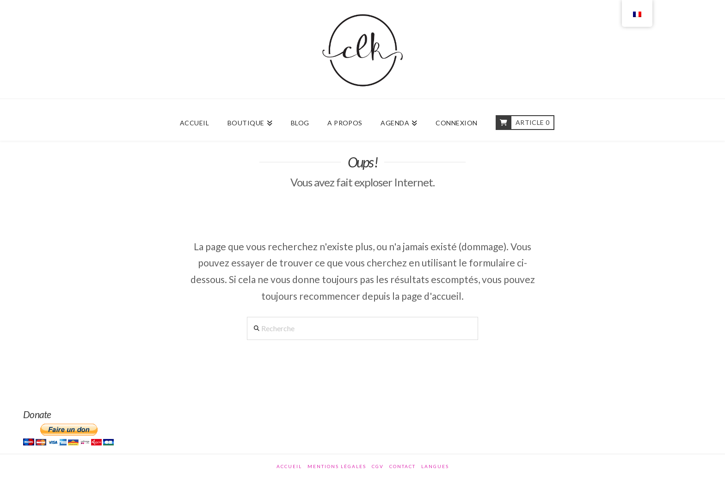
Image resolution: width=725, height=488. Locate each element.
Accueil (289, 466)
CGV (378, 466)
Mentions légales (336, 466)
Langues (435, 466)
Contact (402, 466)
